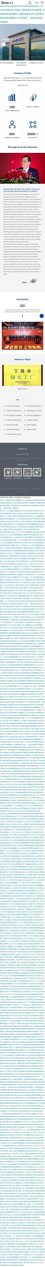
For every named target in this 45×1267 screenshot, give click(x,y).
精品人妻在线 (14, 1093)
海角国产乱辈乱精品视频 (34, 1000)
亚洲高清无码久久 (35, 1228)
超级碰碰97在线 (11, 1090)
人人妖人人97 (27, 1242)
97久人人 (38, 631)
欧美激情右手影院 (36, 745)
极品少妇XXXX (31, 705)
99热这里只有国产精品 (30, 607)
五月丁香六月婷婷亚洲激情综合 (28, 971)
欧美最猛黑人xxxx (35, 803)
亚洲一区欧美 (17, 1064)
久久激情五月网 (11, 1149)
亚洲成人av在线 (29, 1074)
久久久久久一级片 (7, 976)
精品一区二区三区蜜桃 (6, 511)
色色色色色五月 (39, 604)
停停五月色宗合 (15, 838)
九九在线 (11, 726)
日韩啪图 (31, 641)
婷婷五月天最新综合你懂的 (27, 1037)
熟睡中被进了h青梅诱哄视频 (10, 1029)
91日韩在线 (13, 1013)
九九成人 (11, 692)
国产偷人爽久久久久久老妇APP (24, 1199)
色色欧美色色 (30, 870)
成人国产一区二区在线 (37, 795)
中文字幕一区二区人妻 (27, 1122)
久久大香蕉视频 (37, 700)
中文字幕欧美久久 (26, 583)
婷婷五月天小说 (11, 742)
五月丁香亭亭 (39, 660)
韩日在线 (36, 899)
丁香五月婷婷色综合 (22, 1194)
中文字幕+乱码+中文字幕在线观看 (32, 543)
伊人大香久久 (20, 989)
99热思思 (2, 1188)
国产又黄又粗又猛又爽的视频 (20, 739)
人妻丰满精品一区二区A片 (12, 806)
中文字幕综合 (26, 729)
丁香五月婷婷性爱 (22, 835)
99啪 (27, 801)
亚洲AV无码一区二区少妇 (24, 997)
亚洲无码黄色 (17, 936)
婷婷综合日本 (28, 1151)
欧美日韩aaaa (11, 761)
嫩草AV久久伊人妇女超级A (25, 1008)
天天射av (14, 785)
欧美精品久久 (4, 965)
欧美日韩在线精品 (31, 1079)
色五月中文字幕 (12, 1098)
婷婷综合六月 (36, 864)
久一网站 (35, 1087)
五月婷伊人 (35, 644)
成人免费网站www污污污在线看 (19, 577)
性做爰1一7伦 (4, 824)
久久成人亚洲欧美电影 (9, 686)
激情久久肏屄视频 (37, 1239)
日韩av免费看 (17, 599)
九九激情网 (8, 636)
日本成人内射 (26, 819)
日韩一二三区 (26, 745)
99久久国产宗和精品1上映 (36, 822)
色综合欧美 (9, 1239)
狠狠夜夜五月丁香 (35, 1178)
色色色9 (18, 753)
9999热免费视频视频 (31, 726)
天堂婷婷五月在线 (17, 1202)
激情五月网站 (11, 548)
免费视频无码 (26, 795)
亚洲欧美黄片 (4, 1218)
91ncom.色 (41, 971)
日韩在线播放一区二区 (26, 1257)
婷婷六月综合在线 (21, 854)
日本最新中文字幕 (27, 1196)
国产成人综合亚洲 (32, 1172)
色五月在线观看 (4, 830)
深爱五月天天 (17, 933)
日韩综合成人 (4, 692)
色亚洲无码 (39, 933)
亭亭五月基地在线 (34, 915)
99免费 (23, 984)
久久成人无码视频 (34, 546)
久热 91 (19, 819)
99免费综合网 (36, 949)
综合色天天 (22, 572)
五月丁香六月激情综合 (17, 944)
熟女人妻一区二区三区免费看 (29, 806)
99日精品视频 (15, 931)
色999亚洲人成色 (21, 548)
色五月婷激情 (32, 851)
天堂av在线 (6, 647)
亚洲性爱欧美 (8, 923)
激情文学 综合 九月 (23, 593)
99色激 (28, 1215)
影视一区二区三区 (21, 657)
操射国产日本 (14, 708)
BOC (25, 492)
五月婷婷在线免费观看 (19, 766)
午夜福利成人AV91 (12, 1045)
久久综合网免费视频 (36, 1236)
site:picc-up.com (5, 814)
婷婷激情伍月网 (32, 862)
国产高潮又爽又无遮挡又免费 (23, 907)
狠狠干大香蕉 (24, 628)
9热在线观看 (15, 718)
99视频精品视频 (37, 1072)
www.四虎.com (25, 994)
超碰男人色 (32, 1167)
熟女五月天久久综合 (15, 1016)
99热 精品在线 (25, 771)
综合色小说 (17, 559)
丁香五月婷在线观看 (36, 1056)
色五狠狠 (36, 846)
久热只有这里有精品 (37, 732)
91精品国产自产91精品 (6, 604)
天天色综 (4, 1252)
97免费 (11, 1218)
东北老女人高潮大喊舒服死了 (28, 676)
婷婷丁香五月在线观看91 (19, 561)
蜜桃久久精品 (27, 787)
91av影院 (31, 620)
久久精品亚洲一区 (27, 599)
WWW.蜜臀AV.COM (20, 896)
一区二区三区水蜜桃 (12, 1125)
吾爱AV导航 (21, 747)
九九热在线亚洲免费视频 (12, 1257)
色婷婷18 (14, 790)
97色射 (42, 556)
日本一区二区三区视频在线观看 (12, 535)
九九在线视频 (27, 644)
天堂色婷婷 (36, 538)
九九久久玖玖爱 (11, 1170)
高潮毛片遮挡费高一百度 (37, 702)
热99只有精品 (35, 1135)
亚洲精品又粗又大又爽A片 (13, 912)
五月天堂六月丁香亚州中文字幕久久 (31, 979)
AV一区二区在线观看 (8, 750)
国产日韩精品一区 (8, 1005)
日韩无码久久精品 (12, 530)
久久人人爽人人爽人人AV (24, 883)
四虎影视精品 (24, 1260)
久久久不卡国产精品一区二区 (22, 798)
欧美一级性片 (39, 1064)
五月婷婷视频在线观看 (11, 769)
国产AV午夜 (12, 777)
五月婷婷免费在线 (5, 979)
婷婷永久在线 (22, 1085)
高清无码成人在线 (16, 737)
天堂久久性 (34, 1013)
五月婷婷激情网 (33, 647)
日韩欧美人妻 (7, 1048)
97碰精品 (29, 811)
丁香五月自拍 (33, 1111)
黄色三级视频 (11, 724)
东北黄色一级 (14, 801)
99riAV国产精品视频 (20, 928)
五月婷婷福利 (4, 1042)
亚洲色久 (12, 652)
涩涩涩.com (13, 1146)
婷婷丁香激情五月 (32, 809)
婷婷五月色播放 (33, 936)
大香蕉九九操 (7, 957)
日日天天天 (22, 1103)
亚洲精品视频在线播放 (18, 1032)
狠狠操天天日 (33, 609)
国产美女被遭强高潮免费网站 (19, 915)
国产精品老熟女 (11, 1002)
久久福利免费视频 (16, 551)
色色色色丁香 (6, 864)
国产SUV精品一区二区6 (18, 522)
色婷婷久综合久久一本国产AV (26, 564)
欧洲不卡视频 (7, 673)
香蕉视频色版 (36, 708)
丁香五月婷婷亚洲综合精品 (27, 662)
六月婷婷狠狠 (25, 1186)
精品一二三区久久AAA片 (13, 832)
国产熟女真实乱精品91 (6, 559)
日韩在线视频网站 (38, 886)
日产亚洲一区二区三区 (12, 811)
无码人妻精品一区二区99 (30, 1204)
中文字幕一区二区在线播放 (22, 1135)
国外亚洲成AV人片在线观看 (20, 1210)
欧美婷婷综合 (14, 814)
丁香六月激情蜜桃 (21, 684)
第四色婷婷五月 (20, 761)
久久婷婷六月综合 (12, 697)
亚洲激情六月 (22, 689)
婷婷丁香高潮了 (4, 1122)
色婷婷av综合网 (18, 1265)
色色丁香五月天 (17, 591)
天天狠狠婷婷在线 (14, 556)
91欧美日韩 (22, 814)
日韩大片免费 (33, 596)
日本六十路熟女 (6, 580)
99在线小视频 (21, 870)
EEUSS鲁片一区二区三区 (7, 684)
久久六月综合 (10, 716)
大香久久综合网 (11, 1079)
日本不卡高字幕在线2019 (27, 631)
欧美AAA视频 (14, 569)
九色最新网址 (30, 1103)
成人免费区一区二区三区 (37, 902)
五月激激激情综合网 (12, 705)
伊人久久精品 (21, 848)
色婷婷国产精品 (24, 673)
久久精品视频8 (12, 883)
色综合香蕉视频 (30, 891)
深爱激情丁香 (35, 819)
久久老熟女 (6, 1000)
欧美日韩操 (12, 753)
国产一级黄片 (30, 604)
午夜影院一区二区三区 (30, 1018)
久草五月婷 (12, 989)
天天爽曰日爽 (32, 511)
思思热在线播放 (6, 1127)
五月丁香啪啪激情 (18, 1162)
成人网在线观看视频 (38, 1212)
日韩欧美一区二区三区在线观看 (11, 1021)
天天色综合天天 (10, 585)
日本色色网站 (19, 702)
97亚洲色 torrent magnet (9, 1234)
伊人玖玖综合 (13, 809)
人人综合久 (36, 1117)
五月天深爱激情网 (27, 532)
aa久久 (36, 716)
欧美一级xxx (23, 1263)
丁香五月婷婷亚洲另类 (25, 708)
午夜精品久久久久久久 (33, 1085)
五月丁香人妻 (14, 830)
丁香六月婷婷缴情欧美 (28, 933)
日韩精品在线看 (15, 774)
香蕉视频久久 (34, 1170)
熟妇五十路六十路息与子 (23, 732)
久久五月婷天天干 (8, 1072)
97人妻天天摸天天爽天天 (31, 763)
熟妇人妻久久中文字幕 (12, 676)
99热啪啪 (35, 532)
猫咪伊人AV (37, 1199)
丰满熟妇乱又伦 (17, 755)
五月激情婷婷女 (35, 1016)
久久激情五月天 (13, 572)
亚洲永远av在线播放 (26, 1072)
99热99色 (8, 902)
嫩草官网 (26, 596)
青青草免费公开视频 (31, 848)
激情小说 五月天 (10, 907)
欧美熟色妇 (25, 551)
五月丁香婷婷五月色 (19, 1024)
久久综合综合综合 (32, 1082)
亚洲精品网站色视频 (10, 1114)
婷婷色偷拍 (28, 840)
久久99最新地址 (17, 745)
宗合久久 (40, 848)
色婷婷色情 (26, 793)
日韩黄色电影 (17, 875)
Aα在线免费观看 (37, 625)
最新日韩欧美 (21, 891)
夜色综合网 (22, 801)
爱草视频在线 (23, 612)
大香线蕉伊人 (24, 556)
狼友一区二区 (16, 519)
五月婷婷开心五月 (7, 1226)
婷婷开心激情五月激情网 (15, 1252)
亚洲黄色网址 (6, 801)
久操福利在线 (25, 1228)
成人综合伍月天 (39, 1183)
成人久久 (19, 1242)
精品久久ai (32, 670)
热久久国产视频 (31, 838)
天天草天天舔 (7, 1183)
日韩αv (2, 522)
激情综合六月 (18, 795)
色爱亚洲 (41, 1207)
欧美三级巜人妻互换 (19, 968)
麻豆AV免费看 (6, 639)
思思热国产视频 (14, 862)
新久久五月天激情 (23, 769)
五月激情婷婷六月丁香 (28, 678)
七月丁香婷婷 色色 (17, 1048)
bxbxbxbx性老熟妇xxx (28, 601)
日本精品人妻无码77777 (22, 894)
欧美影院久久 (33, 1058)
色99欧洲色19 (13, 564)
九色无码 (22, 931)
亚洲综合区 (40, 1106)
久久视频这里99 (22, 639)
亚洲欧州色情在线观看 (28, 535)
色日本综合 (29, 886)
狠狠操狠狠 (13, 848)
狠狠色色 (32, 894)
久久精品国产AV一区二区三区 (31, 992)
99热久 (35, 878)
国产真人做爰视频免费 (17, 758)
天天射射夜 (12, 1061)
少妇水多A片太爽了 (31, 747)
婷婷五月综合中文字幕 (19, 824)
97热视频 (2, 832)
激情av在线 (29, 878)
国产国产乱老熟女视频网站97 (13, 644)
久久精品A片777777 (9, 1058)
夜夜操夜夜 (18, 724)
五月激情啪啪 (24, 973)
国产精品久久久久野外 (35, 1093)
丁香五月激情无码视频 (22, 1178)
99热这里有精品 (38, 567)
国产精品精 (22, 827)
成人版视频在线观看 (33, 527)
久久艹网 (16, 662)
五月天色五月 (7, 785)
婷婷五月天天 (8, 936)
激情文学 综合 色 (21, 585)
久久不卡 (32, 660)
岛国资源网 (40, 705)
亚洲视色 (23, 668)
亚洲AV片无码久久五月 (26, 1069)
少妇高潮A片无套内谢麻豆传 (10, 694)
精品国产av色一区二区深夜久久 (11, 1133)
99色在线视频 (6, 1037)
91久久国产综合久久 (6, 1215)
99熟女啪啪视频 (36, 840)
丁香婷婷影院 (15, 973)
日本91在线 (38, 894)
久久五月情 (25, 660)
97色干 (28, 761)
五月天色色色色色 (8, 1199)
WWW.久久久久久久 (6, 628)
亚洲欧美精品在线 (35, 994)
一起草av (7, 774)
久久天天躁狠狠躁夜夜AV (25, 710)
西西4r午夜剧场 (7, 968)
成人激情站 (26, 755)
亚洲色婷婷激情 (13, 1159)
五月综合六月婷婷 (22, 514)
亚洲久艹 (37, 737)
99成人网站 (30, 1095)
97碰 (14, 923)
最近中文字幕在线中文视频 (36, 519)
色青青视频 (32, 965)
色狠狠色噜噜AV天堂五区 (34, 1226)
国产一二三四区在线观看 (16, 623)
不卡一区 (26, 702)
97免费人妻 (3, 787)
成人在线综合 (12, 1223)
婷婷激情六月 (15, 1260)
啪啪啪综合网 (15, 859)
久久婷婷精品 (34, 1207)
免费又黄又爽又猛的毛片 (25, 899)
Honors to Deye (36, 63)
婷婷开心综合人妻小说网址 (30, 912)
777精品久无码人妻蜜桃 (35, 628)
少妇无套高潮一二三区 (8, 1154)
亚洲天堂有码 (34, 1040)
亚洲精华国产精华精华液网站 (8, 949)
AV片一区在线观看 (11, 992)
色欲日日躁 (25, 1058)
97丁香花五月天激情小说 (9, 588)
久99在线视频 (26, 1218)
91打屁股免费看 (19, 840)
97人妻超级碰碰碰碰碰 (18, 957)
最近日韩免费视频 (20, 716)
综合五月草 (5, 689)
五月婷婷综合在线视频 (19, 1215)
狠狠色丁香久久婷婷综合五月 (13, 567)
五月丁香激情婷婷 (25, 859)
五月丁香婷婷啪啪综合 (35, 1109)
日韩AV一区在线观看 (11, 867)
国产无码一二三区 (22, 742)
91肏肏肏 (13, 647)
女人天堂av (24, 1109)
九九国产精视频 (21, 809)
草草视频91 (34, 1159)
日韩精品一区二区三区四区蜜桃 (29, 718)
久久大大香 (26, 713)
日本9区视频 (33, 1210)
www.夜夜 (23, 838)
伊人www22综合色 (14, 631)
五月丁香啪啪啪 (26, 864)
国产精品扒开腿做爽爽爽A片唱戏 (23, 843)
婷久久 (31, 1255)
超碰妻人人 (21, 575)
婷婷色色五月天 (7, 755)
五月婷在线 (38, 1154)
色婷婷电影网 (39, 793)
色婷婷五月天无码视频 (9, 870)
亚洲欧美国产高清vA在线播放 (35, 681)
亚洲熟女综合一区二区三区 (33, 968)
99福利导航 (36, 811)
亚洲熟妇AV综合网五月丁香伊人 (35, 1032)
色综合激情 (25, 647)
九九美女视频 (37, 907)
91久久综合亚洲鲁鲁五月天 (19, 1000)
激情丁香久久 (40, 729)
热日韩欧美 (31, 514)
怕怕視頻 (39, 851)
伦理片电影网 (14, 1069)
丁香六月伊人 (30, 1146)
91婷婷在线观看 (4, 827)
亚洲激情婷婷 (15, 851)
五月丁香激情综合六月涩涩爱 (30, 580)
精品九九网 (28, 1180)
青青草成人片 (22, 1098)
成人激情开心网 (14, 609)
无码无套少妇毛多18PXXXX (11, 668)
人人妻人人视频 (14, 917)
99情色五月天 (40, 750)
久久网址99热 (7, 1032)
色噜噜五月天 (38, 987)
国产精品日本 (36, 1234)
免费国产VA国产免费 (24, 1159)
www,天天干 (3, 660)
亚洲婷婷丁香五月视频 (34, 649)
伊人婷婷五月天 (9, 803)
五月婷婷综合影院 (31, 530)
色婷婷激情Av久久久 (8, 538)
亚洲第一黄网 (20, 1247)
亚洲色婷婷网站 (38, 843)
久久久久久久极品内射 (12, 1143)
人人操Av (33, 734)
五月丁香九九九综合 (37, 830)
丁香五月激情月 (33, 588)
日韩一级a (8, 1151)
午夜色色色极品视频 (38, 522)
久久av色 (21, 763)
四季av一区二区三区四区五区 (35, 689)
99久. (7, 721)
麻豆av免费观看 (6, 1212)
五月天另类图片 (24, 1026)
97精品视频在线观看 (24, 830)
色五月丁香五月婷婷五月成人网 (26, 1106)
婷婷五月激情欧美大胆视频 (10, 1082)
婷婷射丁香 (36, 875)
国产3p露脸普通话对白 (6, 524)
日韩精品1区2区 (21, 516)
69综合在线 (5, 1061)
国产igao (17, 1072)
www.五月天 (6, 915)
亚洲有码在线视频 (5, 973)
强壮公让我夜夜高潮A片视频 (17, 878)
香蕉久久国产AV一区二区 (24, 615)
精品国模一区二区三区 (25, 1050)
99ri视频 (2, 1265)
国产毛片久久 (29, 955)
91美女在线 (31, 639)
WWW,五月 (34, 1223)
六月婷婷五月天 (17, 543)
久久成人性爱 (12, 835)
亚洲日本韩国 (21, 790)
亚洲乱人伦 (39, 678)
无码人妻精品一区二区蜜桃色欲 (22, 625)
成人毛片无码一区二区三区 (29, 1133)
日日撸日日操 (15, 902)
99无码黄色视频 (6, 718)
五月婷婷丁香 (4, 564)
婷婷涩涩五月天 (16, 580)
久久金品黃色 (18, 1034)
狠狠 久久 (35, 1050)
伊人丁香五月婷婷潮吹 (11, 665)
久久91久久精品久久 (32, 790)
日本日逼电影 (38, 779)
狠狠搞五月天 (24, 1143)
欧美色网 (37, 1095)
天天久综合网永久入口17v (20, 822)
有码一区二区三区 (33, 835)
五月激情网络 (20, 1066)
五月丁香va (8, 596)
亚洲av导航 (18, 660)
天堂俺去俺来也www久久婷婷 (14, 654)
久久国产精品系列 (26, 774)
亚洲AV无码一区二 (23, 697)
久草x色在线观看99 (37, 540)
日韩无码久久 (28, 654)
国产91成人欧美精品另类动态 (35, 824)
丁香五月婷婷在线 (21, 952)
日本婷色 (6, 1196)
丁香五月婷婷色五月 (11, 1220)
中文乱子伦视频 (10, 1053)
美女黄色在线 (4, 1223)
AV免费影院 (8, 1172)
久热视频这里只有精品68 (26, 694)
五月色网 (29, 1117)
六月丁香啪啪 (23, 1045)
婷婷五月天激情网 (31, 777)
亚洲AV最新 (28, 1141)
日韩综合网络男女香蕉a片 (12, 583)
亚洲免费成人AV (32, 554)
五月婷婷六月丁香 (28, 567)
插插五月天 (37, 633)
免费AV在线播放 (37, 1021)
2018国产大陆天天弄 (37, 1005)
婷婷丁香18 (25, 1064)
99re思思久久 (39, 1074)
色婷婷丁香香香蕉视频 (6, 662)
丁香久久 (33, 729)
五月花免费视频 (27, 538)
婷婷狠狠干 (30, 684)
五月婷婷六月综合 (36, 761)
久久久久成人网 (4, 569)
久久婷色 (38, 965)
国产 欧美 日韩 (39, 960)
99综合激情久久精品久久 (31, 1077)
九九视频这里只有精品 (24, 949)
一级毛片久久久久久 (8, 840)
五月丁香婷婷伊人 (7, 933)
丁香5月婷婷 (38, 1122)
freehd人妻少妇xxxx (10, 527)
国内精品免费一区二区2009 (30, 1157)
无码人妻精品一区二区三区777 (26, 1127)
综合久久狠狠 (30, 960)
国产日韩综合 (36, 787)
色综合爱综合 (27, 947)
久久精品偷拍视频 (16, 864)
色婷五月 (15, 681)
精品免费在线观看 (38, 785)
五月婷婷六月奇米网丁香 (24, 1234)
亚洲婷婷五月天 (24, 902)
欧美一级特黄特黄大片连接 (8, 514)
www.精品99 (31, 1260)
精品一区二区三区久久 (16, 734)
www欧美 (39, 1002)
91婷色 (32, 793)
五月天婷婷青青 (32, 854)
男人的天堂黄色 (33, 742)
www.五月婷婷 (28, 700)
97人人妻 (25, 511)
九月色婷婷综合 (24, 609)
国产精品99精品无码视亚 (26, 1029)
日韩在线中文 (19, 538)
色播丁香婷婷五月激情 (7, 1034)
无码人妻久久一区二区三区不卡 (35, 827)
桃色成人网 (41, 548)
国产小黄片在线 (15, 880)
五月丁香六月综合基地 (6, 1109)
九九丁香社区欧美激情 (15, 904)
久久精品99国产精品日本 (15, 1138)
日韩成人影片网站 (10, 1231)
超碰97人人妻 (20, 856)
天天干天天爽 (33, 1026)
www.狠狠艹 (6, 859)
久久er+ (32, 801)
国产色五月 (34, 904)
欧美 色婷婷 (31, 1143)
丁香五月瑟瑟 (33, 593)
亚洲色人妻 (22, 960)
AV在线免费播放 (34, 673)
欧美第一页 (23, 1172)
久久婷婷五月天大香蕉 (23, 1223)
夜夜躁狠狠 (5, 1016)
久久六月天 (23, 811)
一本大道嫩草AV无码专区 (19, 554)
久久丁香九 (39, 1167)
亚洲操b (25, 965)
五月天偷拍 (37, 1191)
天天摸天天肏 (15, 1130)
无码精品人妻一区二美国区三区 (12, 617)
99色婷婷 (41, 1040)
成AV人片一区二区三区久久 (23, 1005)
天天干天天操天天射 (22, 670)
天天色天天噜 (13, 1101)
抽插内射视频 (13, 649)
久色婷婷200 (12, 963)
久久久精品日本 (31, 561)
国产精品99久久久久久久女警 (31, 617)
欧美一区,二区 (17, 532)
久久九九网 (13, 888)
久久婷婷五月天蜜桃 (29, 1114)
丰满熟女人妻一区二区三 (36, 1186)
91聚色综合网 (17, 1218)
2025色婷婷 (5, 1117)
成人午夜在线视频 (17, 793)
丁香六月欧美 (16, 636)
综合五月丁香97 (11, 593)
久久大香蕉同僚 (15, 979)
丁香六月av (3, 732)
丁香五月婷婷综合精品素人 (30, 591)
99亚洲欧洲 (3, 1186)
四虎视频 (2, 705)
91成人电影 (21, 886)
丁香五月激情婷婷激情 (13, 1228)
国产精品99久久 (18, 1239)
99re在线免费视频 (15, 1122)
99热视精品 (6, 838)
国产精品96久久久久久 (6, 798)
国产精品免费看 (10, 633)
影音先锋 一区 (20, 1191)
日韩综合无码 (11, 787)
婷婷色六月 (5, 641)
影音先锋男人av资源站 (13, 1056)
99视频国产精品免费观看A (29, 559)
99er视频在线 (32, 1130)
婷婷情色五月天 (22, 649)
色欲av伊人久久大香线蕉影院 (35, 516)
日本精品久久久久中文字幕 (26, 1101)
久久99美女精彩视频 (28, 1183)
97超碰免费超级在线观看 (10, 1103)
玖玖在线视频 (7, 612)
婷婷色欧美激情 (32, 1045)
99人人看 (32, 686)
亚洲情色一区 (18, 692)
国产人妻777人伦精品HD (9, 1106)
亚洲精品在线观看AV (15, 1196)
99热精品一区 (21, 1079)
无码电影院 (40, 561)
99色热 (19, 992)
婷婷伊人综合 (36, 654)
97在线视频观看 (8, 1162)
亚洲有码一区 (9, 1250)
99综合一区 (21, 530)
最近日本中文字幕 (28, 633)
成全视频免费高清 (5, 551)
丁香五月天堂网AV (27, 875)
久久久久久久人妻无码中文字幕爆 (16, 941)
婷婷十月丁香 (24, 925)
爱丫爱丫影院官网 (20, 981)
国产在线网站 (8, 681)
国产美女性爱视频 (20, 1165)
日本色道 (40, 777)
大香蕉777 (12, 1255)
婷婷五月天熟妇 (37, 984)
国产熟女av (12, 952)
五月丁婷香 (29, 585)
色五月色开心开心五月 (11, 886)
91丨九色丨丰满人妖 (16, 1157)
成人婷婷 (7, 522)
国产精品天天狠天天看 (23, 1170)
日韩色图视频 (37, 1257)
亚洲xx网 (25, 620)
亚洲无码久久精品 (16, 678)
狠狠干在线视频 (18, 713)
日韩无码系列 (10, 1135)
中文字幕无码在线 (26, 1021)
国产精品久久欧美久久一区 (16, 955)
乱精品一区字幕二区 (24, 939)
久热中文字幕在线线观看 (20, 1119)
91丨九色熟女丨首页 (9, 920)
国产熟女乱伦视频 (28, 692)
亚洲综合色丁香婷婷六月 (36, 976)
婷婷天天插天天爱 (33, 1048)
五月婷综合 (6, 758)
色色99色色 (24, 519)
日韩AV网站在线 (28, 779)
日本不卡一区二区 (37, 774)
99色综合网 (31, 636)
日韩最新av (28, 522)
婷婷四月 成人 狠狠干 (13, 1186)
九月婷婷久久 (4, 1255)
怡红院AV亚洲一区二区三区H (34, 575)
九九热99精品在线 (31, 1098)
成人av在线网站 (29, 987)
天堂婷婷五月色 (21, 1090)
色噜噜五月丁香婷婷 (18, 1180)
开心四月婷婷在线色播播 (34, 952)
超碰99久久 (12, 670)
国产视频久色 (15, 1026)
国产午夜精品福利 (35, 569)
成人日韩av (19, 787)
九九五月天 (32, 750)
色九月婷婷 (35, 1188)
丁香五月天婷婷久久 (23, 963)
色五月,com (10, 928)
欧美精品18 (10, 896)
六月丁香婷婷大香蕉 (10, 516)
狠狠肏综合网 (33, 551)
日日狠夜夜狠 (11, 657)
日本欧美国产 (13, 891)
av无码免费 (29, 920)
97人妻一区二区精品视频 (31, 758)
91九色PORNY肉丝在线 (9, 615)
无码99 (14, 1127)
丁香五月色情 (21, 1146)
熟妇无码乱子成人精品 (6, 1263)
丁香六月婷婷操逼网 (12, 763)
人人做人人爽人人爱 (6, 1210)
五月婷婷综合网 (23, 1093)
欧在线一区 (8, 793)
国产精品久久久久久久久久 (35, 1263)
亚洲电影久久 (27, 1252)
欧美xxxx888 (9, 1265)
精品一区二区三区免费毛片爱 (22, 540)
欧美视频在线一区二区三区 (12, 984)
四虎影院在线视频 (27, 846)
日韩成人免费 (35, 713)
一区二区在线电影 (8, 894)
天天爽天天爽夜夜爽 (18, 1151)
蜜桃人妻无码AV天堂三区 (24, 1149)
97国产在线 (18, 620)
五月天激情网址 (16, 1183)
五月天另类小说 (28, 1138)
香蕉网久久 (25, 936)
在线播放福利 (21, 1061)
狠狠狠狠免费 (35, 524)
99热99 (12, 1117)
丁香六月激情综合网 (28, 737)
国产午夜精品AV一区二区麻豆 (18, 721)
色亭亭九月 (40, 511)
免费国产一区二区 (5, 851)
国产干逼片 (11, 660)
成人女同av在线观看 (26, 917)
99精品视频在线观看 (32, 814)
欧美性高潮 (34, 872)
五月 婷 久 (27, 989)
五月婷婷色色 (18, 1250)
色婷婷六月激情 (19, 726)
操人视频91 (35, 615)
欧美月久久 (6, 931)
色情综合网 (18, 601)
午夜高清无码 (29, 1191)
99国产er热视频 (23, 665)
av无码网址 (23, 636)
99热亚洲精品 (34, 1125)
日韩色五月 (34, 1250)
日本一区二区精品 (21, 923)
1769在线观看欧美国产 (8, 1191)
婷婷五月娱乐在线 (7, 875)
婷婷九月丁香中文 (33, 556)
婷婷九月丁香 (25, 1056)
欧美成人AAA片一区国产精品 (8, 1008)
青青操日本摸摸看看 (6, 519)
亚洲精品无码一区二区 (34, 652)
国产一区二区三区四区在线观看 (25, 1154)
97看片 (19, 647)
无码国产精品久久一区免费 (35, 657)
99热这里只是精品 (17, 596)
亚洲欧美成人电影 (12, 1050)
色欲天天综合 (27, 1034)
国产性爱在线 (38, 1162)
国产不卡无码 (4, 963)
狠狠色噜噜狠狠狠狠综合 (21, 976)
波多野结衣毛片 (29, 856)
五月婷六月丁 (38, 1146)
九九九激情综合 (4, 708)
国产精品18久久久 (14, 925)
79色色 (40, 1242)
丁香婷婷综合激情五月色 (33, 668)
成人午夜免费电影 (37, 896)
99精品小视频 (30, 716)
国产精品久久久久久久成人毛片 (14, 1018)
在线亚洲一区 (40, 1260)
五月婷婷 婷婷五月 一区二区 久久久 (19, 1040)
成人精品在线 (33, 769)
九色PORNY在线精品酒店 (23, 1231)
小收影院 (38, 1127)
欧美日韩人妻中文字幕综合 (10, 1207)
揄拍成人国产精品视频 (31, 1066)
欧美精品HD (26, 1202)
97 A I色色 (37, 955)
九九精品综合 (6, 1204)
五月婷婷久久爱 (16, 729)
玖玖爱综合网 (37, 920)
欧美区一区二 (11, 1236)
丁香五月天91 (27, 1239)
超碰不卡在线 (26, 904)
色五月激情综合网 (5, 1026)
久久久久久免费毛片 (20, 1117)
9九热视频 (15, 747)
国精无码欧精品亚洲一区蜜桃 (13, 909)
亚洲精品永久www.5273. (33, 957)
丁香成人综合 (26, 1016)
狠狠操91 (11, 965)
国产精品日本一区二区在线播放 (22, 1188)
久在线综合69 (22, 705)
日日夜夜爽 (30, 766)
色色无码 (15, 1226)
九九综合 (36, 1255)
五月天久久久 (24, 851)
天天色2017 (15, 673)
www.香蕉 (20, 1114)
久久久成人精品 (15, 994)
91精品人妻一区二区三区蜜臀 (18, 817)
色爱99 (25, 1048)
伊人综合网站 (4, 753)
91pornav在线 (23, 1095)
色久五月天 (29, 984)
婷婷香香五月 (29, 1247)
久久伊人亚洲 (4, 1066)
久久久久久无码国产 (23, 686)
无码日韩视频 (11, 856)
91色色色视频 (29, 944)
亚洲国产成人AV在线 (38, 947)
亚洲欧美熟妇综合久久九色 (22, 872)
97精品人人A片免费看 (21, 1255)
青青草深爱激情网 (35, 739)
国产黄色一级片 (29, 1162)
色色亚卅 (21, 1175)
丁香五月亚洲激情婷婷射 (29, 724)
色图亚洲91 (34, 989)
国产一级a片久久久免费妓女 (17, 1042)
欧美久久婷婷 (26, 1250)
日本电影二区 (18, 965)
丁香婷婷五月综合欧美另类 (10, 939)
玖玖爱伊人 (15, 612)
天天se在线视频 (25, 1236)
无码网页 (29, 1087)
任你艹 (11, 824)
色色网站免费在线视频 (33, 928)
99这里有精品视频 (23, 1207)
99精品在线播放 (4, 888)
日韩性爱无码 (32, 1194)
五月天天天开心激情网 (6, 795)
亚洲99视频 (27, 1175)
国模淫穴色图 (8, 1064)
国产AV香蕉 (32, 925)
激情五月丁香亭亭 (8, 872)
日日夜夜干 (27, 734)
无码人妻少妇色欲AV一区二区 (29, 880)
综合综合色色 (40, 601)
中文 (37, 3)
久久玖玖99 (8, 554)
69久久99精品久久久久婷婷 (15, 1077)
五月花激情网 (15, 1037)
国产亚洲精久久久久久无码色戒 (18, 641)
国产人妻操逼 (14, 1175)
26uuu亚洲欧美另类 (21, 652)
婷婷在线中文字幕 (32, 548)
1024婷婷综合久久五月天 (20, 1167)
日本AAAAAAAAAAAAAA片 (26, 1220)
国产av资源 (16, 1172)
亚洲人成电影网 (20, 920)
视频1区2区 (6, 771)
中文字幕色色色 (21, 527)
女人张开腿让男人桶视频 (34, 1090)
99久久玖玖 (12, 1066)
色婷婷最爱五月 (6, 729)
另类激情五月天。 (12, 1085)
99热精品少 (16, 628)
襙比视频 (7, 1093)
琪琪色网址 (31, 612)
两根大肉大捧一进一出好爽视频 (26, 1002)
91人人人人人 (24, 1130)
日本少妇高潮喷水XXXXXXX (22, 524)
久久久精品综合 (7, 599)
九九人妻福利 (6, 1069)
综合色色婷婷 (20, 987)
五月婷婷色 (36, 599)
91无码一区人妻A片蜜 (38, 1252)
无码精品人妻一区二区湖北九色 (19, 546)
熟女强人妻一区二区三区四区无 (14, 700)
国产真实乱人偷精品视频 (22, 803)
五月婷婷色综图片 (33, 817)
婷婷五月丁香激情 (39, 963)
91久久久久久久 (35, 939)
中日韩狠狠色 (8, 745)
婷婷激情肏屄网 (7, 1167)
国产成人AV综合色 (7, 713)
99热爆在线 (22, 681)
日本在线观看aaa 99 (20, 1087)
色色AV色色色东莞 (23, 1125)
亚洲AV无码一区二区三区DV (34, 981)
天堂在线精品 (22, 1082)
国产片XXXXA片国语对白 (31, 1010)
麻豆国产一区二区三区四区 (36, 1119)
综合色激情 (3, 846)
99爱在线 (30, 923)
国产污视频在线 (27, 909)
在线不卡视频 (24, 862)
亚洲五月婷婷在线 (31, 941)
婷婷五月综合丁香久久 (31, 867)
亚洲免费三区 (4, 904)
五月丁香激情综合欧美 (21, 750)
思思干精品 (12, 1194)
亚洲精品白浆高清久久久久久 (14, 1010)
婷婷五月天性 (11, 1178)
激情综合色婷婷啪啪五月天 (10, 575)
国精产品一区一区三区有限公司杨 (22, 1212)
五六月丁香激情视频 (31, 931)
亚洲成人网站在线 (37, 583)
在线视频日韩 (30, 1042)
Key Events (21, 63)
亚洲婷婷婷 (20, 867)
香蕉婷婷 (16, 1263)
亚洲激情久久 (18, 511)
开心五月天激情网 (23, 569)
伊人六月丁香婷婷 (5, 607)
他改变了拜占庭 (10, 987)
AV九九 (37, 564)
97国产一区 (17, 1109)
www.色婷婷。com (13, 960)
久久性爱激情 (26, 1013)
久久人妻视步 (34, 755)
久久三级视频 (12, 997)
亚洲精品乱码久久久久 (16, 779)
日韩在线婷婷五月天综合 (35, 721)
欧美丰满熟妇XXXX (19, 604)
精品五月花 (29, 1024)
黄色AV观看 (22, 1226)
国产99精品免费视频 (27, 753)
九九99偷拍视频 (15, 771)
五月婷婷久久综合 (36, 859)
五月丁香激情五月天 (27, 832)
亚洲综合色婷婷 (30, 572)
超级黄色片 (19, 633)
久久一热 (15, 899)
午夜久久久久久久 (11, 782)
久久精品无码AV (34, 771)
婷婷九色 (18, 1058)
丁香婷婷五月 (13, 689)
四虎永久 (7, 737)
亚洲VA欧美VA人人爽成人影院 (26, 782)
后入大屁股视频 (20, 777)
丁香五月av (13, 1242)
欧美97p (29, 896)
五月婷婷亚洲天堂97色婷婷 (32, 623)
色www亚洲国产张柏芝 (38, 1215)
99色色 (31, 963)
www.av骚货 (36, 1141)
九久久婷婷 (14, 639)
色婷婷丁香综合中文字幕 (14, 846)
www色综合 (14, 971)
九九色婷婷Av (14, 827)
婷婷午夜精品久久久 (17, 607)
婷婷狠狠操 (13, 819)
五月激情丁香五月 (22, 588)
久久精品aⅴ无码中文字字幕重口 (25, 1053)
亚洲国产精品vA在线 (12, 1095)
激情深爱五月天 (39, 1220)
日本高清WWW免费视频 (25, 785)
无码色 (18, 1236)
